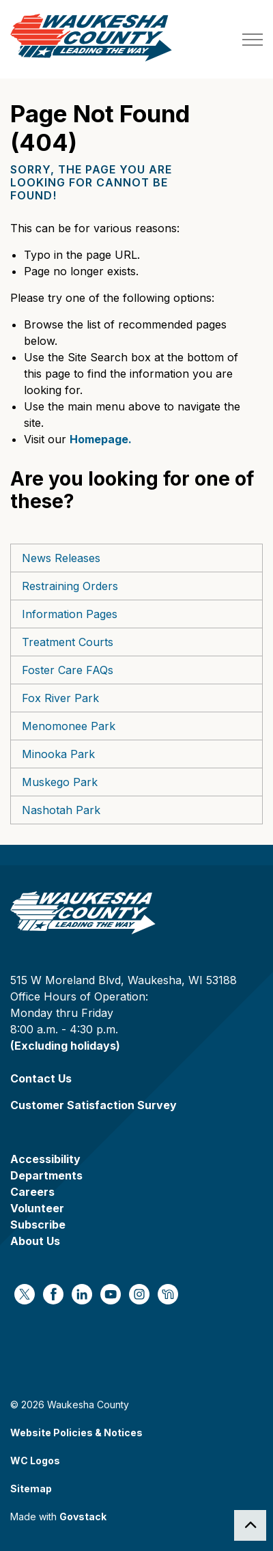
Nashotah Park (61, 810)
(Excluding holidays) (65, 1045)
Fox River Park (60, 698)
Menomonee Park (68, 726)
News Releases (61, 558)
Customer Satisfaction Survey (93, 1105)
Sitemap (31, 1488)
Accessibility (45, 1159)
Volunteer (37, 1208)
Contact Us (41, 1078)
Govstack (82, 1516)
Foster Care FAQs (67, 670)
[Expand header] (252, 39)
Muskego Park (60, 782)
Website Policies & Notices (76, 1432)
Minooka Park (58, 754)
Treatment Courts (67, 642)
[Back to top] (250, 1525)
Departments (46, 1175)
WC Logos (35, 1460)
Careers (32, 1192)
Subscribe (38, 1224)
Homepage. (101, 439)
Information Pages (69, 614)
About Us (35, 1241)
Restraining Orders (70, 586)
